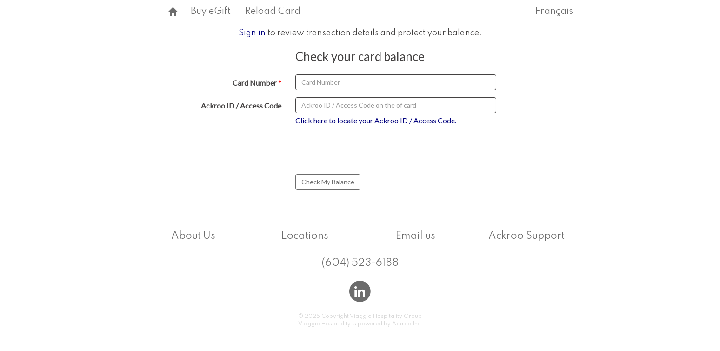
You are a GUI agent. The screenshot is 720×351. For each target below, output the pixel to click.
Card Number (255, 82)
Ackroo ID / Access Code (241, 105)
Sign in (252, 33)
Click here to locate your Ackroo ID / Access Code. (375, 120)
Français (554, 11)
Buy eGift (211, 11)
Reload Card (272, 11)
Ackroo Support (526, 236)
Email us (415, 236)
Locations (304, 236)
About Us (193, 236)
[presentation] (368, 151)
